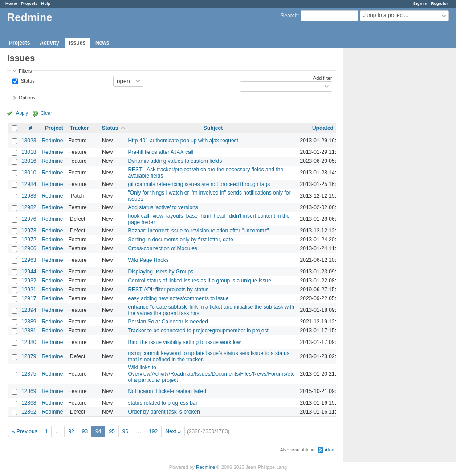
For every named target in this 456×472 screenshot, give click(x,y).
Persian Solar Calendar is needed (168, 322)
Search (289, 15)
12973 (28, 231)
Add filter (322, 78)
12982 (28, 207)
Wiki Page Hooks (148, 260)
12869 (28, 391)
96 (125, 431)
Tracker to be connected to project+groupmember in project (198, 330)
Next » (173, 431)
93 (85, 431)
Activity (49, 43)
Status (27, 80)
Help (46, 3)
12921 (28, 289)
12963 (28, 260)
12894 (28, 310)
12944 (28, 272)
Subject (213, 128)
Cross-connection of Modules (162, 248)
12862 (28, 412)
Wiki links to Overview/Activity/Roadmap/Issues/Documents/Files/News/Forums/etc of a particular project (211, 373)
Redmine (52, 140)
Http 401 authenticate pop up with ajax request (183, 140)
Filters (25, 71)
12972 (28, 239)
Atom (330, 449)
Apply (22, 113)
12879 (28, 356)
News (102, 43)
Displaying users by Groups (160, 272)
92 (71, 431)
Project (54, 128)
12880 (28, 342)
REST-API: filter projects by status (168, 289)
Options (27, 97)
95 (111, 431)
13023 (28, 140)
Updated (323, 128)
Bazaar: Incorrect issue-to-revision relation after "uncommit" (198, 231)
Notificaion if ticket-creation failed (167, 391)
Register (439, 3)
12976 (28, 219)
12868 (28, 403)
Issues (77, 43)
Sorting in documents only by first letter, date (180, 239)
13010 (28, 173)
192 (153, 431)
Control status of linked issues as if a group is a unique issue (199, 280)
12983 (28, 196)
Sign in (420, 3)
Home (11, 3)
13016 (28, 161)
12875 (28, 374)
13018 (28, 152)
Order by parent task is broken (164, 412)
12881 (28, 330)
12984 (28, 184)
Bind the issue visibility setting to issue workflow (184, 342)
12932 (28, 280)
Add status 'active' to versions (163, 207)
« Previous (24, 431)
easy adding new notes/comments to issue (178, 298)
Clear (46, 113)
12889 (28, 322)
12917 (28, 298)
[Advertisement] (387, 188)
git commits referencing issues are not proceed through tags (199, 184)
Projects (29, 3)
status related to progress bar (162, 403)
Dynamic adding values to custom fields (175, 161)
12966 (28, 248)
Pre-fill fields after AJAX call (160, 152)
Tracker (79, 128)
